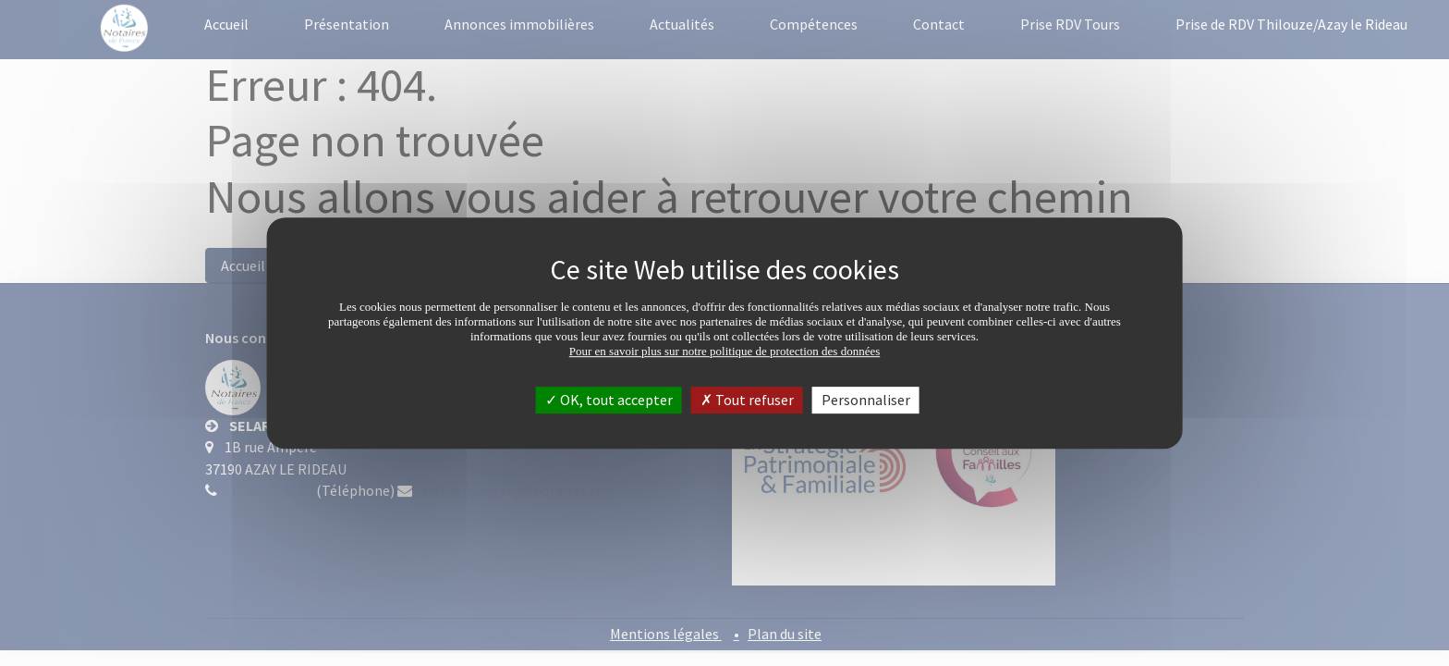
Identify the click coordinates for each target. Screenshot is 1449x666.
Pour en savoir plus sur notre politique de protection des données (725, 351)
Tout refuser (747, 399)
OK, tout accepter (609, 399)
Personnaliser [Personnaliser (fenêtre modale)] (866, 399)
